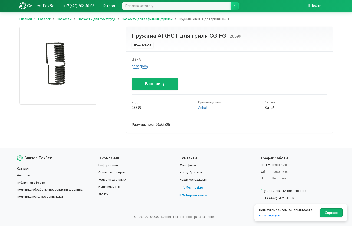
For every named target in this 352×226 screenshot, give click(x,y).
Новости (23, 175)
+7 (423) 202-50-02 (277, 198)
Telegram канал (193, 195)
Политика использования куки (40, 196)
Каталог (23, 168)
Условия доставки (112, 179)
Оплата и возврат (112, 172)
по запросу (140, 66)
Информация (108, 165)
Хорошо (331, 213)
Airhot (202, 108)
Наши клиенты (109, 186)
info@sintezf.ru (191, 187)
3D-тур (103, 193)
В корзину (154, 83)
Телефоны (188, 165)
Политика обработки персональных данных (50, 189)
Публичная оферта (31, 182)
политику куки (269, 215)
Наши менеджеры (193, 179)
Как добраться (191, 172)
